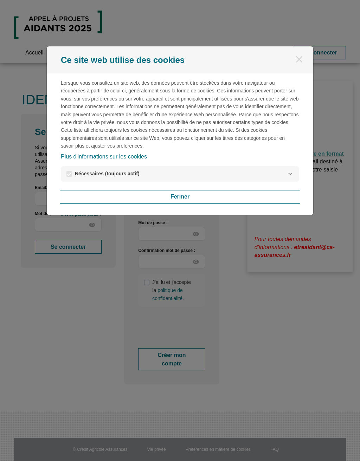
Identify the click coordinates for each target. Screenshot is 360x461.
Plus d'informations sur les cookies (104, 157)
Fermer (180, 197)
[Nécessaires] (290, 174)
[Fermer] (299, 59)
